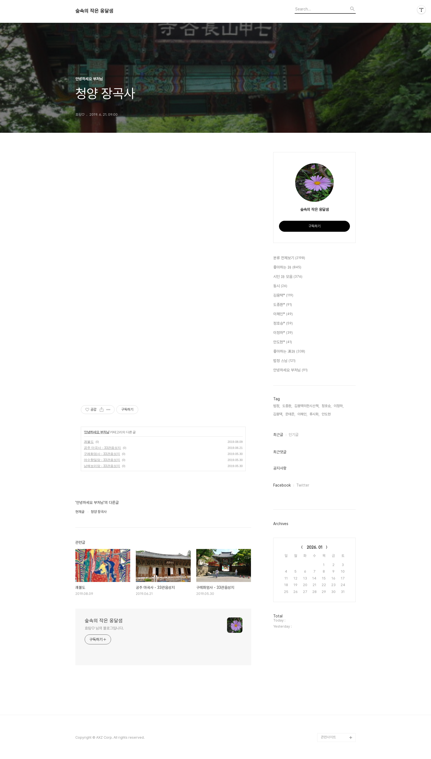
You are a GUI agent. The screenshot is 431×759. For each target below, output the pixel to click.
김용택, (278, 414)
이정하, (339, 406)
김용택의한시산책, (306, 406)
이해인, (302, 414)
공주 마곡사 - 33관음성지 (102, 448)
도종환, (287, 406)
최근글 (278, 434)
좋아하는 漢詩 (289, 351)
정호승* (283, 323)
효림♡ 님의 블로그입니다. (104, 628)
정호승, (326, 406)
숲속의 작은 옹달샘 (94, 11)
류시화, (314, 414)
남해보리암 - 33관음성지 (102, 466)
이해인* (283, 314)
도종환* (282, 305)
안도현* (282, 342)
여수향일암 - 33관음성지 (102, 460)
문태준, (290, 414)
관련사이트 (328, 737)
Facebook (282, 485)
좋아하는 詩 (287, 267)
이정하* (283, 333)
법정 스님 (284, 361)
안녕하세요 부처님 (96, 432)
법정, (276, 406)
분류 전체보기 (289, 258)
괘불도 (89, 442)
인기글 (294, 434)
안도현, (326, 414)
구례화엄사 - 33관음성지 (102, 454)
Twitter (302, 485)
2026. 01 (314, 547)
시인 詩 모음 (287, 277)
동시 (280, 286)
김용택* (283, 295)
